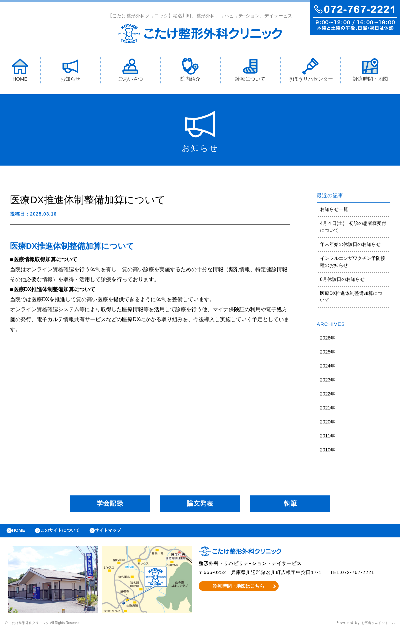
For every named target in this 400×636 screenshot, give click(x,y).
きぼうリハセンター (310, 71)
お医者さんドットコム (373, 627)
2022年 (327, 395)
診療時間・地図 (370, 71)
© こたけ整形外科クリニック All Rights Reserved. (55, 627)
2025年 (327, 353)
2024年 (327, 367)
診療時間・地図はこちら (238, 590)
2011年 (327, 437)
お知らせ (70, 71)
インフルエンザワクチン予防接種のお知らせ (352, 263)
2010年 (327, 451)
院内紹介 (190, 71)
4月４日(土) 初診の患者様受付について (353, 228)
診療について (250, 71)
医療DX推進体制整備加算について (351, 298)
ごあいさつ (130, 71)
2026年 (327, 339)
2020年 (327, 423)
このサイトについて (67, 533)
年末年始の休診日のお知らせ (350, 245)
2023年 (327, 381)
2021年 (327, 409)
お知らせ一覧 (334, 210)
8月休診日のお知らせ (342, 280)
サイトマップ (122, 533)
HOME (20, 71)
